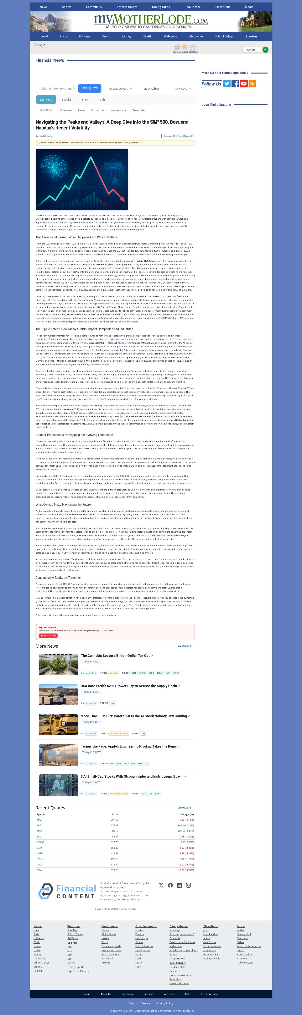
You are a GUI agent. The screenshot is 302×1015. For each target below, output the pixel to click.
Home (86, 994)
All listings (174, 930)
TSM (145, 764)
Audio (240, 930)
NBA (69, 955)
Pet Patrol (107, 958)
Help (187, 994)
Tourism (251, 36)
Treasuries (139, 110)
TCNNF (160, 673)
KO (139, 764)
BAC (39, 836)
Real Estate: (177, 963)
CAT (143, 733)
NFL (69, 946)
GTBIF (151, 673)
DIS (133, 764)
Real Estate (193, 7)
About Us (106, 994)
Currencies (97, 110)
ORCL (40, 864)
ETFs (84, 99)
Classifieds (222, 7)
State (63, 36)
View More (184, 646)
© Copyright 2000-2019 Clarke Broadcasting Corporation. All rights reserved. (151, 1010)
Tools (102, 99)
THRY (157, 794)
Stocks (66, 99)
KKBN (138, 966)
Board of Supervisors (249, 946)
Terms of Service (139, 1003)
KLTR (144, 794)
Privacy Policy (108, 899)
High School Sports (78, 971)
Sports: (72, 943)
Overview (66, 110)
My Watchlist (151, 88)
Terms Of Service (132, 899)
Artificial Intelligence (118, 733)
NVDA (40, 859)
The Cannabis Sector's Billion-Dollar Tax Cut (117, 656)
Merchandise (210, 934)
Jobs (205, 930)
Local (44, 36)
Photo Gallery (245, 954)
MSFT (39, 853)
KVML (138, 958)
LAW (150, 794)
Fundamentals (177, 967)
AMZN (40, 819)
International (118, 110)
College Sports (75, 967)
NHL (69, 959)
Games (139, 942)
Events (105, 930)
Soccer (71, 963)
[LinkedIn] (179, 891)
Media (249, 7)
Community (94, 7)
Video (240, 942)
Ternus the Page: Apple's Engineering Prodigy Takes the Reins (130, 746)
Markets (46, 99)
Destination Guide (112, 950)
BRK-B (126, 764)
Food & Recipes (144, 946)
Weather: (73, 926)
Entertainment (127, 7)
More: (241, 926)
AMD (39, 831)
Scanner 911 (244, 934)
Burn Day (72, 930)
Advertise (169, 994)
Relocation (175, 979)
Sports (66, 7)
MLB (69, 950)
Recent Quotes (118, 88)
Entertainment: (146, 926)
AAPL (112, 764)
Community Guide (111, 946)
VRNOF (176, 673)
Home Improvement (180, 975)
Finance (173, 971)
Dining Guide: (178, 926)
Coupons (242, 958)
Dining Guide (161, 7)
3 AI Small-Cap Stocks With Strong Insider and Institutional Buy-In (134, 776)
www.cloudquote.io (115, 887)
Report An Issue (210, 994)
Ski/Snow (72, 938)
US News (85, 36)
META (40, 847)
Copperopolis (177, 958)
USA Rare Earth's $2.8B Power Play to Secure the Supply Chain (130, 686)
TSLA (39, 870)
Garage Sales (210, 954)
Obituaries (196, 36)
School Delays (224, 36)
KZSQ (138, 962)
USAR (112, 703)
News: (38, 926)
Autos (206, 938)
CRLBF (135, 673)
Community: (110, 926)
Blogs (105, 942)
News (44, 7)
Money (126, 36)
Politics (37, 954)
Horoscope (141, 938)
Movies (139, 930)
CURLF (143, 673)
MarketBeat (91, 673)
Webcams (170, 36)
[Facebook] (170, 891)
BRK (119, 764)
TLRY (168, 673)
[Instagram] (188, 891)
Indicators (181, 88)
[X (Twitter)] (161, 891)
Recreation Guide (111, 954)
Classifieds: (210, 926)
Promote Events (212, 946)
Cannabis (113, 673)
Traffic (147, 36)
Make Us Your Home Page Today (225, 73)
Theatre (139, 934)
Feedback (127, 994)
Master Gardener (179, 983)
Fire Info (106, 962)
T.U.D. (240, 950)
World (106, 36)
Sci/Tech (38, 966)
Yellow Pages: (245, 962)
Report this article (48, 635)
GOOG (40, 842)
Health (105, 938)
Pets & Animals (211, 958)
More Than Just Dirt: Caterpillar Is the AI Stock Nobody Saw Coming (135, 716)
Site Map (149, 994)
